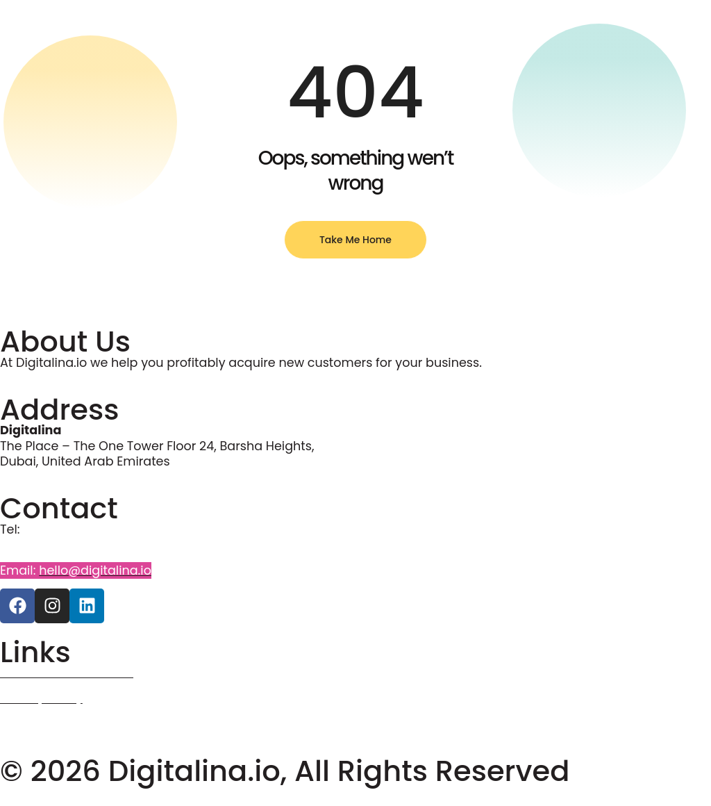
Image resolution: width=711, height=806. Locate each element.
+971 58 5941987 (49, 544)
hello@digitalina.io (95, 570)
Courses (25, 724)
